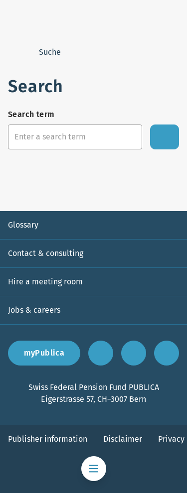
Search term (31, 114)
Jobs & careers (34, 310)
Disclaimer (122, 439)
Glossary (23, 225)
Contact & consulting (45, 253)
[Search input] (75, 136)
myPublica (44, 353)
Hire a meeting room (45, 281)
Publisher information (47, 439)
